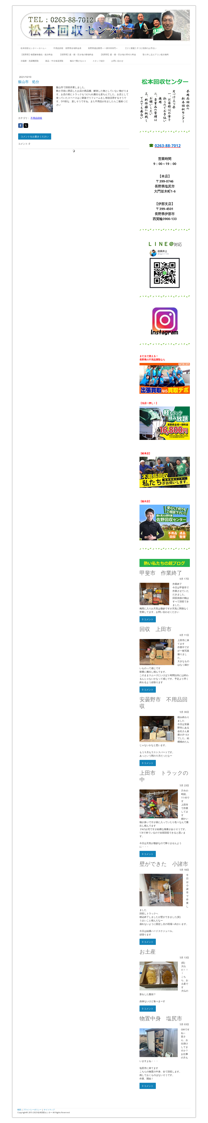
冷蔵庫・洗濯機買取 (30, 60)
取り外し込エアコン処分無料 (156, 54)
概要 (19, 1109)
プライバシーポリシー (32, 1109)
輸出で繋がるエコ (78, 60)
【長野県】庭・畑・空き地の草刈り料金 (118, 54)
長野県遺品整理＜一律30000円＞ (103, 48)
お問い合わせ (117, 60)
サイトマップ (49, 1109)
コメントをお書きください (35, 136)
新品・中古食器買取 (54, 60)
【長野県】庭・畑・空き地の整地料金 (76, 54)
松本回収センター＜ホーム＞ (34, 48)
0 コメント (147, 619)
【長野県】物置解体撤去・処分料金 (37, 54)
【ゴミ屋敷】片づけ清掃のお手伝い (140, 48)
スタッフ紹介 (99, 60)
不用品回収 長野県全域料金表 (67, 48)
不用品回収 (36, 118)
